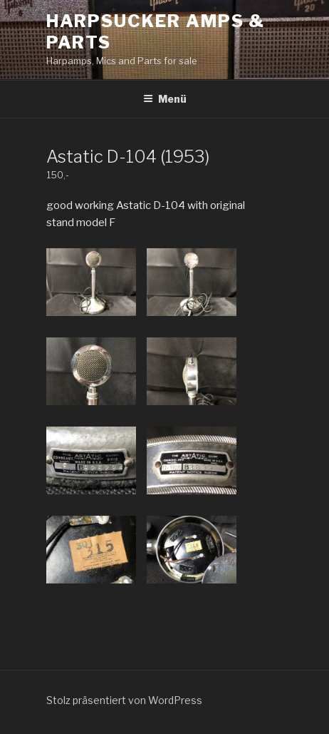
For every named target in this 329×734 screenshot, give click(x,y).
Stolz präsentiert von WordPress (124, 700)
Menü (165, 99)
